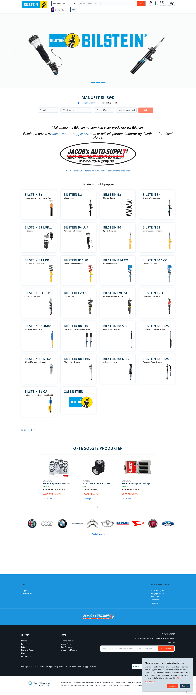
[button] (65, 3)
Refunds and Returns (69, 650)
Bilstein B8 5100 (116, 326)
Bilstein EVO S (75, 293)
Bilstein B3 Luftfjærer (39, 227)
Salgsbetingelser (67, 641)
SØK (141, 4)
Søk (145, 110)
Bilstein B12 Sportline (78, 260)
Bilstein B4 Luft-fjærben (78, 227)
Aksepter (172, 686)
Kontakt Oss (26, 656)
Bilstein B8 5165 (77, 359)
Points (23, 647)
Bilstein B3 (112, 195)
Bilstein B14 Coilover (117, 260)
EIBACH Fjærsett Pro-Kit (56, 484)
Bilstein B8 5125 (156, 326)
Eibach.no (155, 597)
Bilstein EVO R (154, 293)
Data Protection (67, 647)
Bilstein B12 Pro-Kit (39, 260)
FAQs (23, 653)
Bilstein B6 (112, 227)
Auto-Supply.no (157, 591)
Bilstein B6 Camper (39, 392)
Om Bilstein (73, 392)
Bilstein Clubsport (39, 293)
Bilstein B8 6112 (116, 359)
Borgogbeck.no (157, 594)
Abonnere (166, 649)
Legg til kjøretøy (86, 103)
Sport (25, 591)
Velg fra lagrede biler (108, 103)
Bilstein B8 (152, 227)
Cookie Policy (66, 644)
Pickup (24, 644)
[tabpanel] (58, 478)
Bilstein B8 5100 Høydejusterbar (78, 326)
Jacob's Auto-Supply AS (70, 134)
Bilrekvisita (27, 594)
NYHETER (28, 430)
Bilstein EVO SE (115, 293)
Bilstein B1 (34, 195)
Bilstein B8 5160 (38, 359)
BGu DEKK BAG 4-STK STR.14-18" (98, 484)
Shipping (24, 641)
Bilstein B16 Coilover (157, 260)
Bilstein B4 (152, 195)
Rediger (185, 686)
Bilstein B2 (73, 195)
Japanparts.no (157, 600)
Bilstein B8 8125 (156, 359)
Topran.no (155, 603)
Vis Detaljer (47, 499)
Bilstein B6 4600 (38, 326)
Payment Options (28, 650)
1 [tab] (98, 507)
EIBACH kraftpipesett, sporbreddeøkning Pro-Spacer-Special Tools (137, 484)
